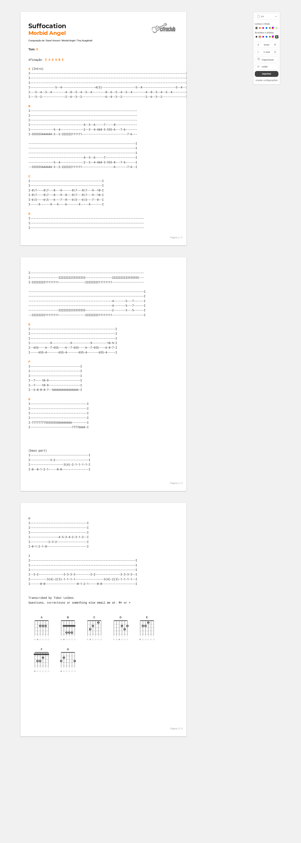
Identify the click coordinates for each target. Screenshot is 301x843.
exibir (265, 66)
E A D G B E (54, 60)
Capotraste (268, 59)
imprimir (266, 73)
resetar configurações (267, 80)
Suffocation (47, 26)
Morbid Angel (47, 33)
